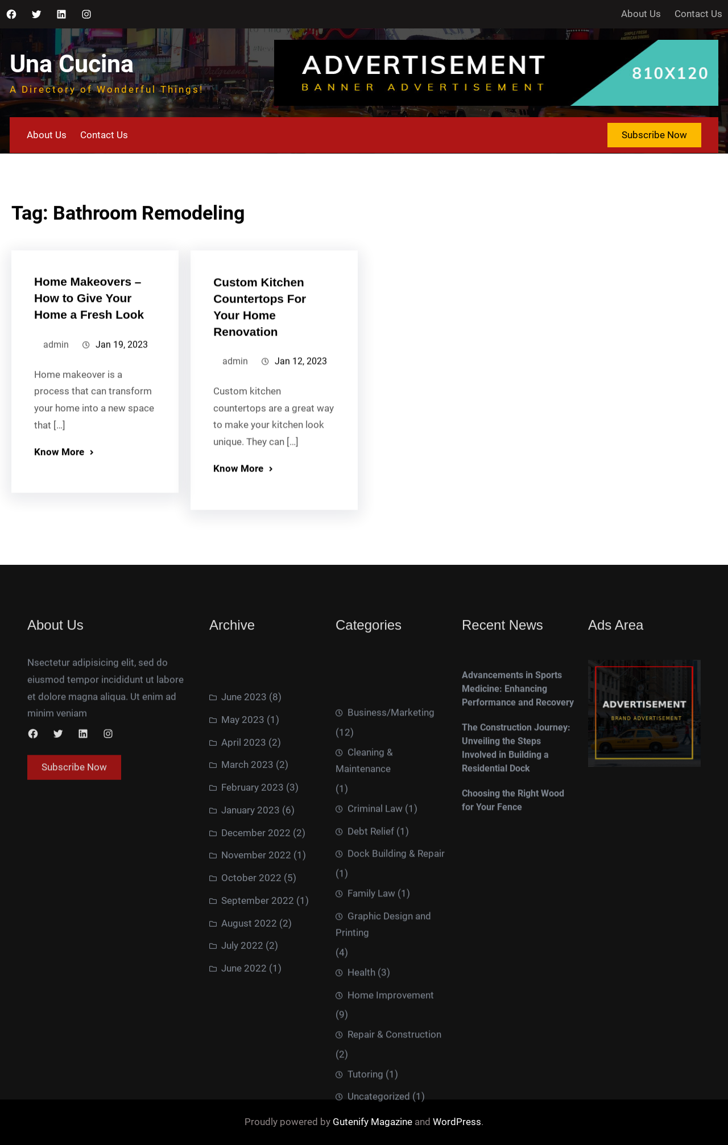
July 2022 (242, 1089)
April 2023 (243, 886)
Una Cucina (72, 64)
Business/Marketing (391, 911)
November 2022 (256, 999)
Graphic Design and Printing (383, 1123)
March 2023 (247, 908)
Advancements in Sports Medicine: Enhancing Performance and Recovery (518, 761)
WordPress (457, 1121)
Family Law (371, 1092)
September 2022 (257, 1044)
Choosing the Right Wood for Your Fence (513, 873)
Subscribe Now (654, 134)
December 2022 (256, 976)
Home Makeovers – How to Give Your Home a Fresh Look (89, 333)
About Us (641, 13)
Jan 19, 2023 (122, 379)
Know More (59, 487)
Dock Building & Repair (396, 1053)
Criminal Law (375, 1007)
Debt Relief (371, 1030)
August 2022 (249, 1067)
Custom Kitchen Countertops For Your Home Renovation (259, 344)
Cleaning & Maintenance (364, 959)
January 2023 (250, 954)
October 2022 (251, 1021)
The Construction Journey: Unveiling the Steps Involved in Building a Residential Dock (516, 820)
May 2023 (242, 863)
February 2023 (252, 931)
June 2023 (244, 840)
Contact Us (698, 13)
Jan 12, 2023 (301, 398)
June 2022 (244, 1112)
